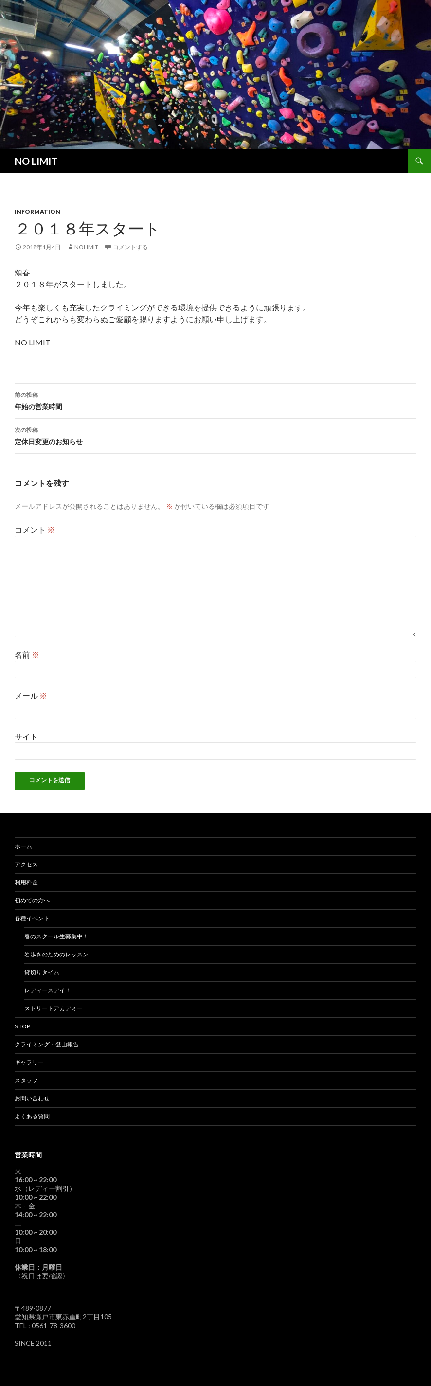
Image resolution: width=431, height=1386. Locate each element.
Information (37, 211)
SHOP (22, 1026)
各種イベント (32, 918)
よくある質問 (32, 1116)
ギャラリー (29, 1062)
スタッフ (26, 1080)
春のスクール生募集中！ (56, 936)
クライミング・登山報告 (47, 1044)
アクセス (26, 864)
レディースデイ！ (47, 990)
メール (31, 695)
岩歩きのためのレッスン (56, 954)
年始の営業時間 (215, 400)
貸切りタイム (41, 972)
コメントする (130, 247)
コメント (35, 529)
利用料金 (26, 882)
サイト (26, 736)
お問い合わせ (32, 1098)
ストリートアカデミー (53, 1008)
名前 (27, 654)
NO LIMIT (36, 161)
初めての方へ (32, 900)
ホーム (23, 846)
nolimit (86, 247)
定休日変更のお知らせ (215, 435)
